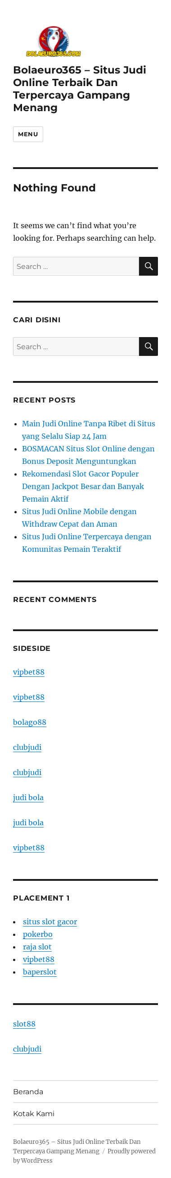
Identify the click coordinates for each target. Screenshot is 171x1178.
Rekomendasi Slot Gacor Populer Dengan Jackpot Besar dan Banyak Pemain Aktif (83, 486)
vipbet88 (29, 671)
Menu (28, 134)
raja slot (37, 946)
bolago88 (29, 722)
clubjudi (27, 747)
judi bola (28, 797)
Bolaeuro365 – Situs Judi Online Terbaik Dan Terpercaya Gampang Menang (79, 89)
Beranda (28, 1091)
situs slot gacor (50, 921)
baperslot (40, 971)
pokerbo (38, 934)
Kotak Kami (33, 1113)
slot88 (24, 1023)
